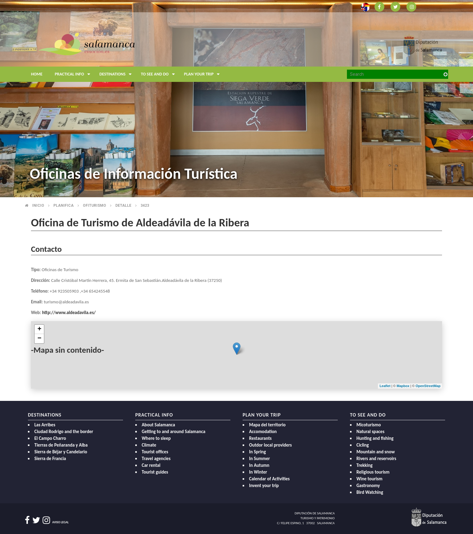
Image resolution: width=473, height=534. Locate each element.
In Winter (258, 472)
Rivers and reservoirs (376, 458)
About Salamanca (158, 425)
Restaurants (260, 438)
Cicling (362, 445)
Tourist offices (155, 452)
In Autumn (259, 465)
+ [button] (39, 329)
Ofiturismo (94, 205)
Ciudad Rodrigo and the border (63, 431)
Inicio (38, 205)
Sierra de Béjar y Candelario (60, 452)
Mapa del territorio (267, 425)
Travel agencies (156, 458)
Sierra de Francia (50, 458)
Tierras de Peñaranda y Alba (61, 445)
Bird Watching (369, 492)
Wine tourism (369, 479)
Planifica (63, 205)
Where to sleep (156, 438)
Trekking (364, 465)
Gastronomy (368, 485)
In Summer (259, 458)
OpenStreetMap (428, 386)
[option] (236, 98)
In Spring (257, 452)
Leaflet (384, 386)
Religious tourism (373, 472)
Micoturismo (368, 425)
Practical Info (74, 74)
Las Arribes (44, 425)
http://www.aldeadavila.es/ (69, 312)
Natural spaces (370, 431)
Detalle (123, 205)
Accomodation (263, 431)
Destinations (117, 74)
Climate (149, 445)
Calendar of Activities (269, 479)
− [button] (39, 338)
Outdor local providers (270, 445)
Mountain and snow (375, 452)
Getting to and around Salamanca (173, 431)
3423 (144, 205)
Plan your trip (203, 74)
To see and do (159, 74)
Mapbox (403, 386)
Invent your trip (264, 485)
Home (36, 74)
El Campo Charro (50, 438)
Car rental (151, 465)
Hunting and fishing (375, 438)
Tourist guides (155, 472)
